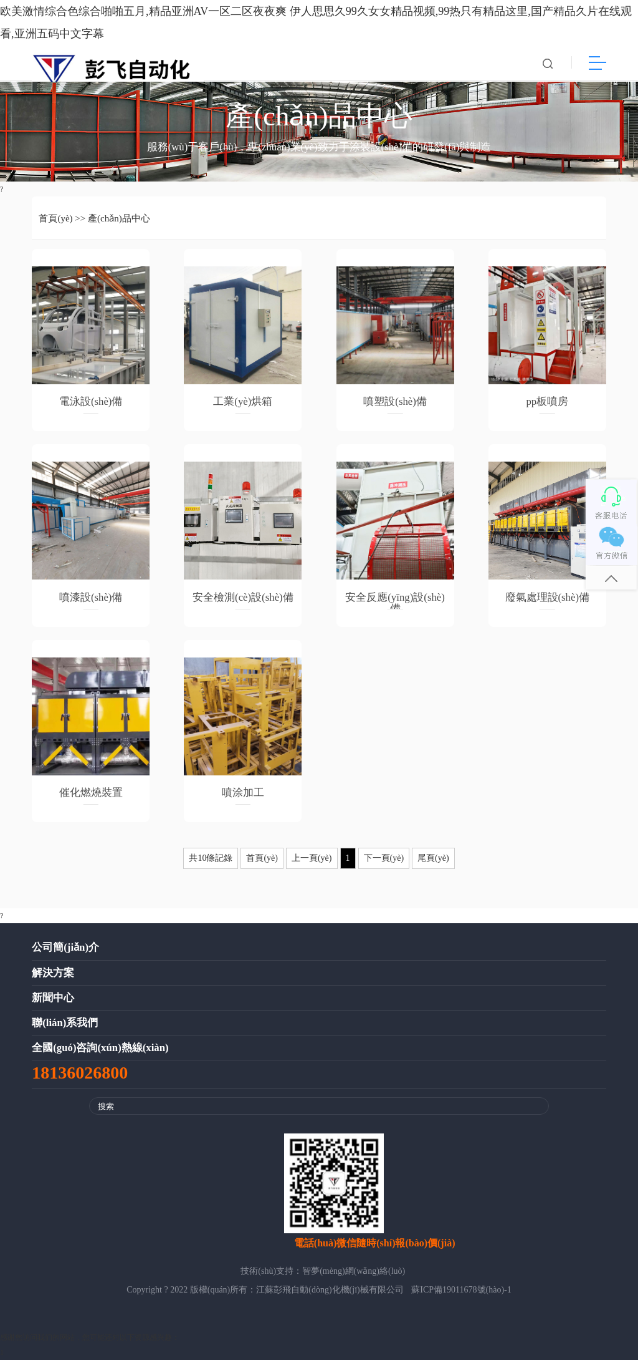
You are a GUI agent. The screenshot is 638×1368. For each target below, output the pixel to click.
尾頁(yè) (433, 866)
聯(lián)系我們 (65, 1030)
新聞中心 (53, 1005)
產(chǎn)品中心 (119, 226)
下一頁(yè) (384, 866)
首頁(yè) (55, 226)
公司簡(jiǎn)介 (65, 956)
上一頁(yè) (312, 866)
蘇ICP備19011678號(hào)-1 (461, 1298)
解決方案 (53, 980)
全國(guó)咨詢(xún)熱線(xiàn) (100, 1055)
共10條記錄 (210, 866)
